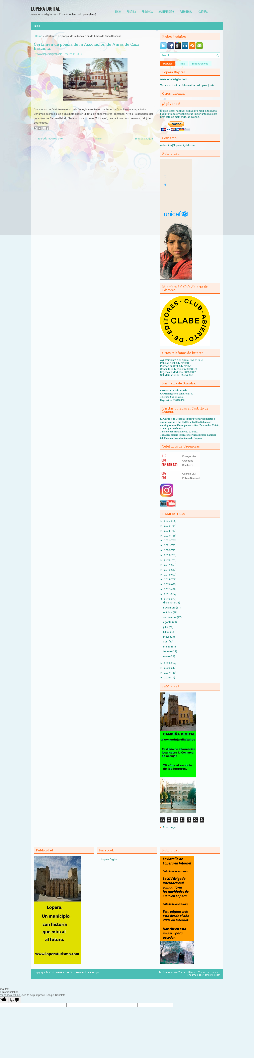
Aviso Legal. (186, 11)
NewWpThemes (178, 972)
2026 (167, 520)
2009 (167, 663)
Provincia (147, 11)
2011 (167, 594)
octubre (168, 612)
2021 (167, 545)
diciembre (169, 602)
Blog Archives (200, 63)
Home (38, 36)
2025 (167, 525)
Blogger (94, 972)
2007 (167, 672)
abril (166, 641)
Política (131, 11)
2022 (167, 540)
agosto (167, 622)
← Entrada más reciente (49, 138)
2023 (167, 535)
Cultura (202, 11)
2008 (167, 667)
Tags (182, 63)
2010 (167, 598)
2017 (167, 564)
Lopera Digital (109, 859)
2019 (167, 555)
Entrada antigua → (145, 138)
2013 (167, 584)
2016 (167, 569)
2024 (167, 530)
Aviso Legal (169, 827)
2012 (167, 589)
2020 (167, 550)
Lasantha (214, 972)
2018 (167, 559)
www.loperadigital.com (49, 54)
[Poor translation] (14, 1000)
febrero (167, 651)
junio (166, 631)
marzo (167, 646)
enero (166, 656)
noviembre (169, 607)
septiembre (170, 617)
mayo (166, 636)
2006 (167, 677)
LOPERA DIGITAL (45, 8)
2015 (167, 574)
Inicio (118, 11)
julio (166, 627)
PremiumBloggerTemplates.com (202, 975)
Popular (167, 63)
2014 (167, 579)
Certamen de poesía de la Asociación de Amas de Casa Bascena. (86, 46)
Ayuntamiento (166, 11)
